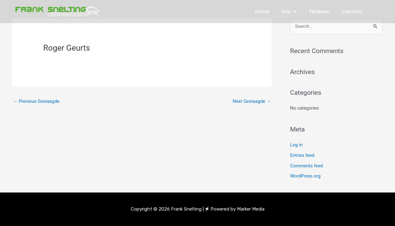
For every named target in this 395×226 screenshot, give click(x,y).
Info (289, 11)
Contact (352, 11)
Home (262, 11)
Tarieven (319, 11)
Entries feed (302, 155)
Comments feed (306, 166)
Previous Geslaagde (36, 101)
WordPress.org (305, 176)
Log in (296, 145)
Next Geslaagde (252, 101)
